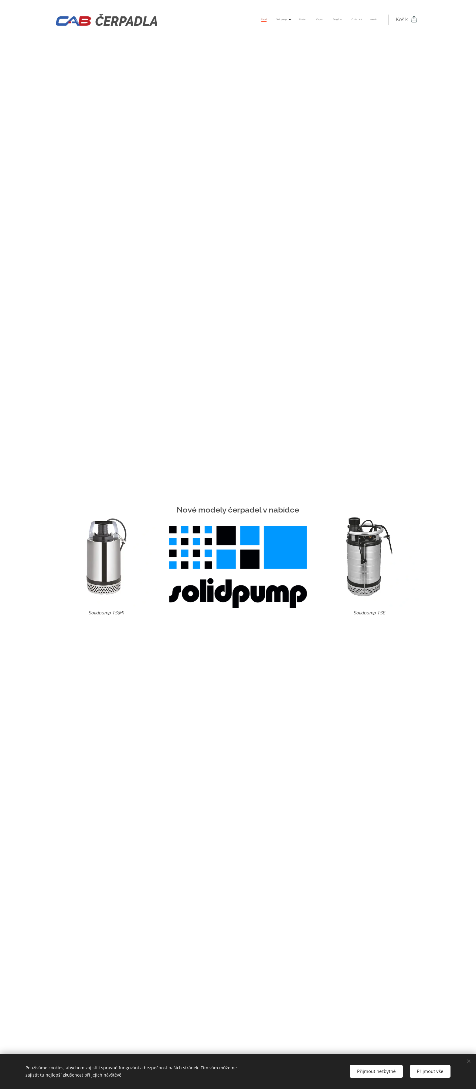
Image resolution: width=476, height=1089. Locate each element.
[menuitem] (314, 19)
